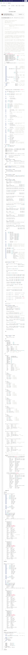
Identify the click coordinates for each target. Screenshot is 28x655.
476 (2, 415)
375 (2, 331)
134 (2, 130)
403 (2, 354)
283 (2, 254)
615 (2, 531)
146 (2, 140)
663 (2, 571)
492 (2, 428)
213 (2, 196)
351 (2, 311)
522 (2, 453)
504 (2, 438)
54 (2, 63)
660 (2, 568)
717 (2, 616)
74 (2, 80)
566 (2, 490)
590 (2, 510)
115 (2, 114)
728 (2, 625)
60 (2, 68)
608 (2, 525)
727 (2, 624)
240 (2, 218)
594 (2, 513)
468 (2, 408)
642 (2, 553)
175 (2, 164)
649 (2, 559)
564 (2, 488)
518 (2, 450)
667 (2, 574)
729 (2, 626)
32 (2, 45)
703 (2, 604)
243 (2, 221)
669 (2, 576)
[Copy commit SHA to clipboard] (23, 14)
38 (2, 50)
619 (2, 534)
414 (2, 363)
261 (2, 236)
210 (2, 193)
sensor (10, 8)
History (19, 5)
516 (2, 448)
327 (2, 291)
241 (2, 219)
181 (2, 169)
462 (2, 403)
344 (2, 305)
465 (2, 406)
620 (2, 535)
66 (2, 73)
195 (2, 181)
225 (2, 206)
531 (2, 461)
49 (2, 59)
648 (2, 558)
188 (2, 175)
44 (2, 55)
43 (2, 54)
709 (2, 609)
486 (2, 423)
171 (2, 161)
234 (2, 213)
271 (2, 244)
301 (2, 269)
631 (2, 544)
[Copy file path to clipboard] (12, 17)
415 (2, 364)
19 (2, 34)
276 (2, 248)
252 (2, 228)
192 (2, 178)
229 (2, 209)
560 (2, 485)
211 (2, 194)
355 (2, 314)
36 (2, 48)
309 (2, 276)
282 (2, 253)
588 (2, 508)
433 (2, 379)
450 (2, 393)
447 (2, 391)
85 (2, 89)
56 (2, 65)
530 (2, 460)
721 (2, 619)
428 (2, 375)
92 (2, 95)
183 (2, 171)
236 (2, 215)
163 (2, 154)
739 (2, 634)
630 (2, 543)
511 (2, 444)
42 (2, 53)
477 (2, 416)
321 (2, 286)
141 (2, 136)
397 (2, 349)
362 (2, 320)
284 (2, 255)
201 (2, 186)
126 (2, 123)
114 (2, 113)
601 (2, 519)
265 (2, 239)
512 (2, 445)
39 (2, 51)
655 (2, 564)
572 (2, 495)
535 (2, 464)
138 (2, 133)
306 (2, 273)
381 (2, 336)
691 (2, 594)
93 (2, 96)
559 (2, 484)
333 (2, 296)
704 (2, 605)
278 (2, 250)
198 (2, 183)
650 (2, 560)
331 (2, 294)
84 (2, 88)
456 (2, 398)
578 (2, 500)
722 (2, 620)
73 (2, 79)
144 (2, 138)
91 (2, 94)
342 (2, 303)
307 (2, 274)
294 (2, 263)
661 (2, 569)
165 (2, 156)
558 (2, 483)
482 (2, 420)
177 (2, 166)
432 (2, 378)
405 (2, 356)
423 (2, 371)
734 (2, 630)
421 (2, 369)
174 (2, 163)
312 (2, 278)
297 (2, 266)
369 (2, 326)
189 (2, 176)
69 (2, 76)
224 (2, 205)
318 (2, 283)
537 (2, 466)
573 (2, 496)
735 (2, 631)
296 (2, 265)
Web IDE (22, 17)
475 (2, 414)
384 (2, 338)
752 (2, 645)
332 (2, 295)
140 (2, 135)
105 (2, 106)
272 (2, 245)
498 (2, 433)
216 (2, 198)
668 (2, 575)
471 (2, 411)
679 (2, 584)
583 (2, 504)
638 (2, 550)
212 (2, 195)
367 (2, 324)
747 (2, 641)
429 (2, 376)
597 (2, 516)
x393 (9, 5)
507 (2, 441)
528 (2, 458)
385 (2, 339)
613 (2, 529)
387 (2, 341)
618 (2, 533)
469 (2, 409)
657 (2, 566)
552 (2, 478)
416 (2, 365)
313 (2, 279)
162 (2, 153)
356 (2, 315)
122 (2, 120)
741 (2, 636)
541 (2, 469)
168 (2, 158)
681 (2, 586)
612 (2, 528)
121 (2, 119)
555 (2, 481)
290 (2, 260)
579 (2, 501)
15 (2, 31)
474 (2, 413)
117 (2, 116)
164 (2, 155)
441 (2, 386)
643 (2, 554)
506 (2, 440)
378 (2, 333)
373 (2, 329)
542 (2, 470)
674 (2, 580)
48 (2, 58)
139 (2, 134)
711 (2, 611)
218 (2, 200)
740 (2, 635)
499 (2, 434)
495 (2, 431)
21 (2, 36)
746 (2, 640)
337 (2, 299)
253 (2, 229)
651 (2, 561)
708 (2, 608)
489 (2, 426)
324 (2, 288)
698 (2, 600)
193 (2, 179)
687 (2, 591)
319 (2, 284)
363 (2, 321)
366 (2, 323)
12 (2, 28)
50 (2, 60)
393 (2, 346)
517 (2, 449)
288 (2, 258)
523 (2, 454)
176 (2, 165)
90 (2, 93)
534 (2, 463)
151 (2, 144)
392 (2, 345)
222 (2, 203)
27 (2, 41)
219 (2, 201)
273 (2, 246)
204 (2, 188)
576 (2, 498)
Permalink (22, 5)
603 (2, 521)
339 (2, 301)
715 (2, 614)
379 (2, 334)
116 (2, 115)
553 (2, 479)
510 (2, 443)
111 (2, 111)
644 (2, 555)
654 (2, 563)
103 (2, 104)
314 (2, 280)
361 (2, 319)
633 (2, 546)
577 (2, 499)
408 (2, 358)
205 (2, 189)
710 (2, 610)
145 (2, 139)
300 (2, 268)
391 (2, 344)
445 (2, 389)
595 (2, 514)
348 (2, 308)
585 (2, 506)
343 (2, 304)
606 (2, 523)
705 (2, 606)
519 (2, 451)
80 (2, 85)
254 (2, 230)
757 (2, 649)
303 (2, 271)
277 (2, 249)
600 (2, 518)
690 (2, 593)
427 (2, 374)
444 (2, 388)
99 (2, 101)
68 (2, 75)
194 (2, 180)
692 (2, 595)
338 (2, 300)
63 (2, 71)
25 (2, 39)
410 (2, 360)
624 (2, 538)
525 (2, 456)
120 (2, 118)
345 (2, 306)
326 (2, 290)
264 (2, 238)
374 (2, 330)
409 (2, 359)
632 (2, 545)
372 (2, 328)
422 (2, 370)
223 (2, 204)
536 (2, 465)
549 (2, 476)
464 (2, 405)
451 (2, 394)
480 (2, 418)
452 (2, 395)
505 (2, 439)
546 (2, 473)
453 (2, 396)
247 (2, 224)
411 (2, 361)
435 (2, 381)
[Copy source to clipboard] (15, 17)
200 (2, 185)
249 (2, 226)
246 (2, 223)
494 (2, 430)
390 (2, 343)
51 (2, 61)
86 (2, 90)
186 (2, 173)
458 (2, 400)
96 (2, 98)
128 (2, 125)
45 (2, 56)
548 (2, 475)
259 (2, 234)
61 (2, 69)
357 (2, 316)
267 (2, 241)
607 (2, 524)
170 (2, 160)
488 (2, 425)
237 (2, 216)
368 (2, 325)
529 (2, 459)
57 (2, 66)
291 (2, 261)
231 (2, 211)
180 (2, 168)
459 (2, 401)
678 (2, 583)
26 (2, 40)
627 (2, 541)
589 (2, 509)
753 (2, 646)
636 (2, 548)
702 (2, 603)
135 (2, 131)
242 (2, 220)
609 (2, 526)
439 (2, 384)
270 (2, 243)
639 (2, 551)
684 (2, 588)
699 (2, 601)
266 (2, 240)
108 (2, 108)
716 (2, 615)
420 (2, 368)
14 (2, 30)
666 (2, 573)
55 (2, 64)
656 (2, 565)
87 (2, 91)
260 (2, 235)
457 (2, 399)
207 (2, 191)
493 (2, 429)
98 (2, 100)
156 (2, 148)
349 (2, 309)
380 (2, 335)
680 (2, 585)
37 (2, 49)
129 (2, 126)
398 (2, 350)
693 (2, 596)
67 (2, 74)
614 (2, 530)
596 (2, 515)
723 (2, 621)
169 (2, 159)
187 (2, 174)
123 (2, 121)
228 (2, 208)
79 (2, 84)
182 (2, 170)
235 (2, 214)
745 (2, 639)
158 (2, 150)
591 (2, 511)
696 (2, 598)
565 (2, 489)
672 (2, 578)
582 (2, 503)
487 (2, 424)
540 (2, 468)
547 (2, 474)
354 (2, 313)
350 (2, 310)
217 (2, 199)
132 (2, 128)
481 (2, 419)
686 (2, 590)
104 (2, 105)
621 (2, 536)
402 (2, 353)
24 (2, 38)
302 (2, 270)
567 (2, 491)
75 (2, 81)
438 (2, 383)
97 (2, 99)
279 (2, 251)
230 (2, 210)
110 (2, 110)
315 (2, 281)
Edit (19, 17)
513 (2, 446)
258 (2, 233)
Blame (17, 5)
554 (2, 480)
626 (2, 540)
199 (2, 184)
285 (2, 256)
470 (2, 410)
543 (2, 471)
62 (2, 70)
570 (2, 493)
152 (2, 145)
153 (2, 146)
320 (2, 285)
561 (2, 486)
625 (2, 539)
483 (2, 421)
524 (2, 455)
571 (2, 494)
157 (2, 149)
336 (2, 298)
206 (2, 190)
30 (2, 43)
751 (2, 644)
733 (2, 629)
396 (2, 348)
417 (2, 366)
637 (2, 549)
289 (2, 259)
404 (2, 355)
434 (2, 380)
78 (2, 83)
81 (2, 86)
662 (2, 570)
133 (2, 129)
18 (2, 33)
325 (2, 289)
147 (2, 141)
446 (2, 390)
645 (2, 556)
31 (2, 44)
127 (2, 124)
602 (2, 520)
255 (2, 231)
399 (2, 351)
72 (2, 78)
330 (2, 293)
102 (2, 103)
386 (2, 340)
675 (2, 581)
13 (2, 29)
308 (2, 275)
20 (2, 35)
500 (2, 435)
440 (2, 385)
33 (2, 46)
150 (2, 143)
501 (2, 436)
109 (2, 109)
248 (2, 225)
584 (2, 505)
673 (2, 579)
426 (2, 373)
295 (2, 264)
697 (2, 599)
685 (2, 589)
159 (2, 151)
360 (2, 318)
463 (2, 404)
